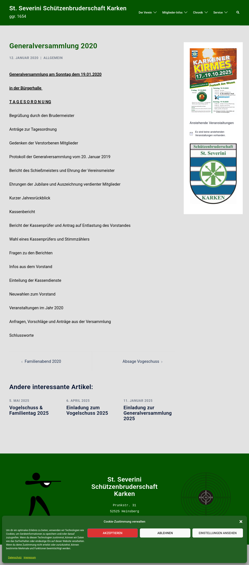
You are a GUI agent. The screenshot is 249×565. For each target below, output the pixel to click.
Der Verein (145, 12)
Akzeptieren (112, 533)
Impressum (30, 557)
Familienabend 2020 (43, 361)
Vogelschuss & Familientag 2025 (29, 410)
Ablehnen (165, 533)
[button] (241, 522)
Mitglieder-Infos (172, 12)
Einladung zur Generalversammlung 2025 (147, 413)
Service (218, 12)
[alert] (216, 133)
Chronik (198, 12)
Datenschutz (15, 557)
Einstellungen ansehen (217, 533)
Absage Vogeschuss (140, 361)
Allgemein (53, 58)
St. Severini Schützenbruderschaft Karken (68, 8)
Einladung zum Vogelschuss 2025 (87, 410)
